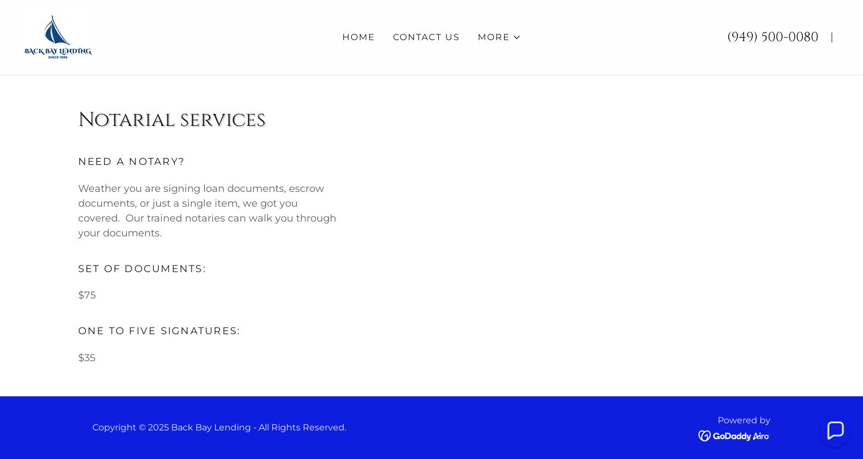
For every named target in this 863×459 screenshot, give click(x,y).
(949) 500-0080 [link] (772, 37)
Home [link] (358, 37)
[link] (58, 37)
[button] (499, 37)
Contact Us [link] (426, 37)
